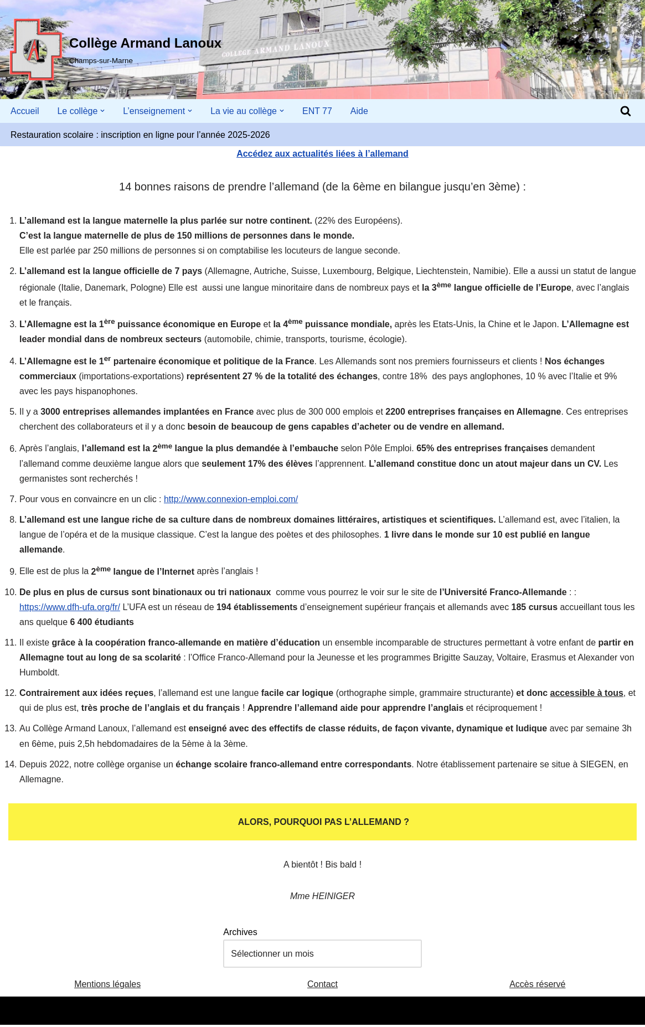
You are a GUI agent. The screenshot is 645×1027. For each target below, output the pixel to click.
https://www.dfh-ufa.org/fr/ (69, 608)
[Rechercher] (625, 110)
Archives (240, 934)
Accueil (25, 111)
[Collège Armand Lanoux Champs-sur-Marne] (114, 50)
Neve (18, 1013)
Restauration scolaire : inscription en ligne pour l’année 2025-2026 (141, 135)
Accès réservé (537, 987)
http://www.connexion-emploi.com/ (231, 500)
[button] (103, 111)
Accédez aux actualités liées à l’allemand (322, 153)
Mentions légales (107, 987)
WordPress (111, 1013)
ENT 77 (318, 111)
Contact (322, 987)
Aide (360, 111)
